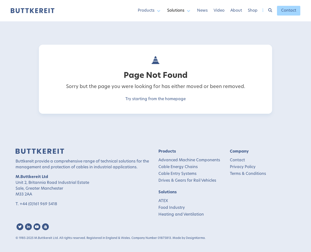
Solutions (175, 11)
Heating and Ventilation (181, 215)
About (236, 11)
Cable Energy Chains (178, 167)
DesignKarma (195, 238)
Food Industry (171, 208)
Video (219, 11)
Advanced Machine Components (189, 160)
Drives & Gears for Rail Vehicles (187, 181)
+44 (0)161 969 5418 (38, 204)
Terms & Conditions (248, 174)
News (202, 11)
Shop (253, 11)
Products (146, 11)
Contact (288, 11)
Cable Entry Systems (177, 174)
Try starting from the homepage (155, 99)
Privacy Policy (243, 167)
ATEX (163, 201)
